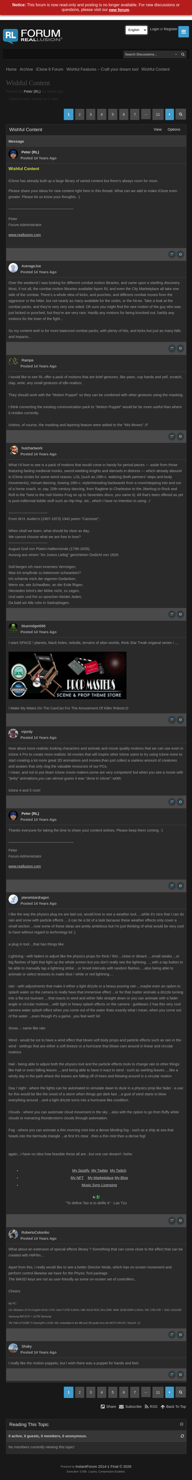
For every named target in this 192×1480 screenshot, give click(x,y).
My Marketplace (101, 1178)
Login (154, 29)
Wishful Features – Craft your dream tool (102, 69)
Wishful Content (156, 69)
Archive (26, 69)
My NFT (77, 1178)
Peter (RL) (32, 91)
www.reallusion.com (24, 235)
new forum (119, 10)
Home (11, 69)
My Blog (121, 1178)
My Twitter (100, 1171)
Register (171, 29)
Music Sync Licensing (99, 1185)
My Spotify (81, 1171)
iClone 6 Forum (49, 69)
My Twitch (118, 1171)
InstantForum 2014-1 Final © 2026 (103, 1467)
